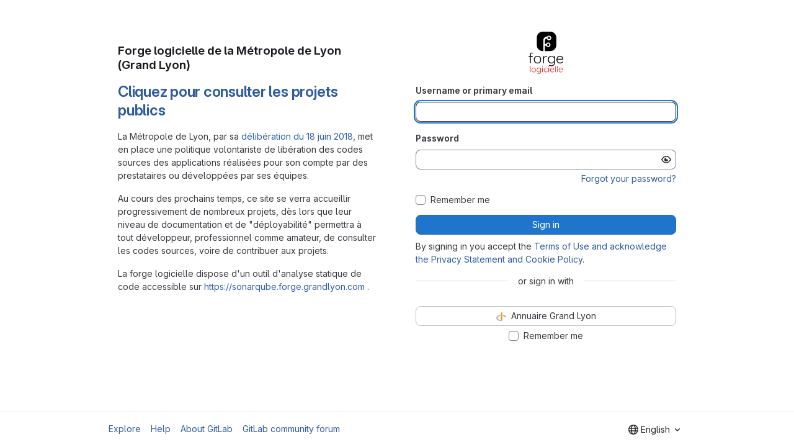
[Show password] (666, 159)
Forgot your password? (628, 178)
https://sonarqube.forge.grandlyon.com (284, 286)
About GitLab (207, 428)
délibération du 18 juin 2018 (297, 136)
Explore (125, 428)
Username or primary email (474, 90)
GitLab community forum (291, 428)
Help (161, 428)
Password (437, 138)
